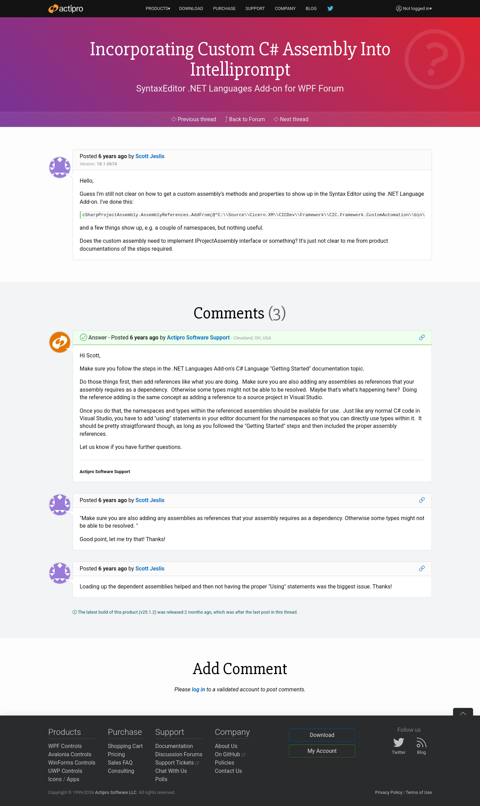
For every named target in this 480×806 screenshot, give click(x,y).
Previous (193, 119)
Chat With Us (171, 771)
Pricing (116, 754)
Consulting (121, 771)
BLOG (311, 8)
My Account (322, 751)
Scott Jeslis (149, 156)
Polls (161, 779)
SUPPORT (255, 8)
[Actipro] (65, 9)
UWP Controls (65, 771)
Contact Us (228, 771)
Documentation (174, 746)
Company (232, 732)
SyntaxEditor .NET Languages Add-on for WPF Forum (240, 88)
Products (64, 732)
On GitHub (230, 754)
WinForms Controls (72, 762)
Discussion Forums (179, 754)
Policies (224, 762)
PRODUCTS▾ (158, 8)
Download (322, 735)
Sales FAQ (120, 762)
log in (198, 689)
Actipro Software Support (198, 337)
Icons (55, 779)
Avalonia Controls (70, 754)
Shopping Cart (125, 746)
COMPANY (285, 8)
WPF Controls (65, 746)
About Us (226, 746)
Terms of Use (419, 792)
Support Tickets (177, 762)
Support (169, 732)
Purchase (125, 732)
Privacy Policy (388, 792)
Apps (73, 779)
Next (291, 119)
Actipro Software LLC (116, 792)
